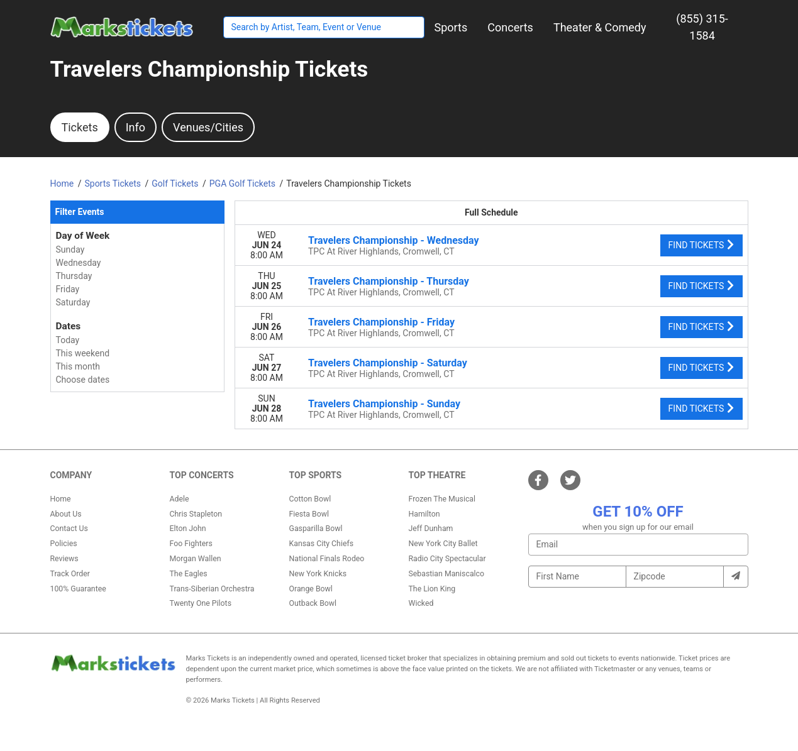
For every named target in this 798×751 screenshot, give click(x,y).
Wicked (421, 603)
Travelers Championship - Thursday (388, 281)
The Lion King (432, 588)
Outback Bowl (313, 603)
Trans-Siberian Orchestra (212, 588)
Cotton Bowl (310, 499)
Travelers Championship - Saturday (387, 363)
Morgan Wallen (195, 558)
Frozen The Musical (442, 499)
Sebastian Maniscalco (447, 573)
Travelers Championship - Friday (381, 322)
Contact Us (69, 528)
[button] (451, 27)
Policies (63, 543)
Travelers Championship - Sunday (384, 404)
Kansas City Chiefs (321, 543)
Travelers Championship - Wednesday (393, 240)
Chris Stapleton (196, 514)
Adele (179, 499)
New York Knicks (318, 573)
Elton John (188, 528)
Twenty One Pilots (201, 603)
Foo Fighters (191, 543)
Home (60, 499)
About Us (66, 514)
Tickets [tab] (80, 127)
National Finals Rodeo (327, 558)
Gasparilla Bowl (316, 528)
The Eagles (189, 573)
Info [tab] (135, 127)
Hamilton (424, 514)
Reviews (64, 558)
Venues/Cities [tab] (208, 127)
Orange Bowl (311, 588)
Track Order (70, 573)
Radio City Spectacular (447, 558)
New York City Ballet (443, 543)
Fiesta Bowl (309, 514)
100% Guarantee (78, 588)
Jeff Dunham (431, 528)
